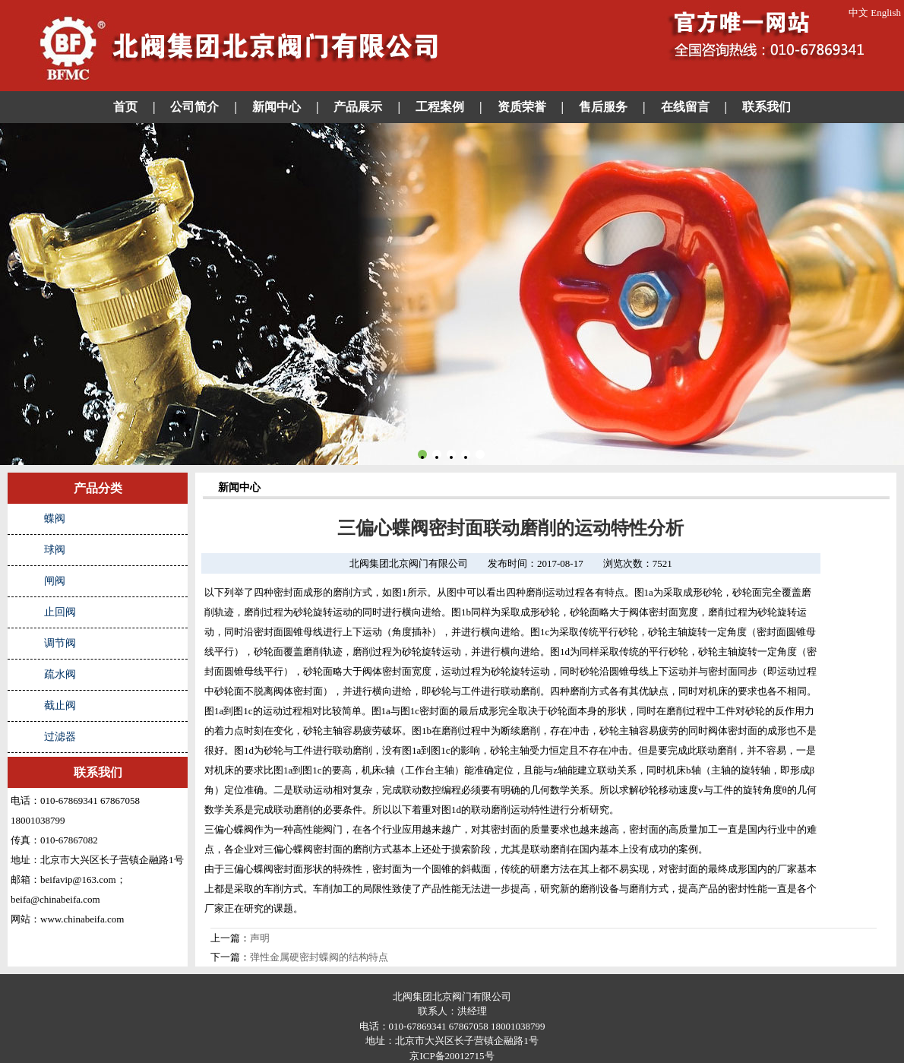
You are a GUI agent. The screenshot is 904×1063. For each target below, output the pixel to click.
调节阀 (60, 643)
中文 (858, 12)
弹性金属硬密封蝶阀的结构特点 (319, 957)
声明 (260, 938)
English (886, 12)
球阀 (54, 549)
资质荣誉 (522, 106)
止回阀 (60, 612)
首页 (125, 106)
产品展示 (357, 106)
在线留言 (685, 106)
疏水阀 (60, 674)
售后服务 (603, 106)
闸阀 (54, 581)
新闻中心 (276, 106)
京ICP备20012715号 (451, 1055)
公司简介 (194, 106)
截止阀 (60, 705)
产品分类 (98, 488)
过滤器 (60, 736)
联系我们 (766, 106)
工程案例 (440, 106)
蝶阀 (54, 518)
